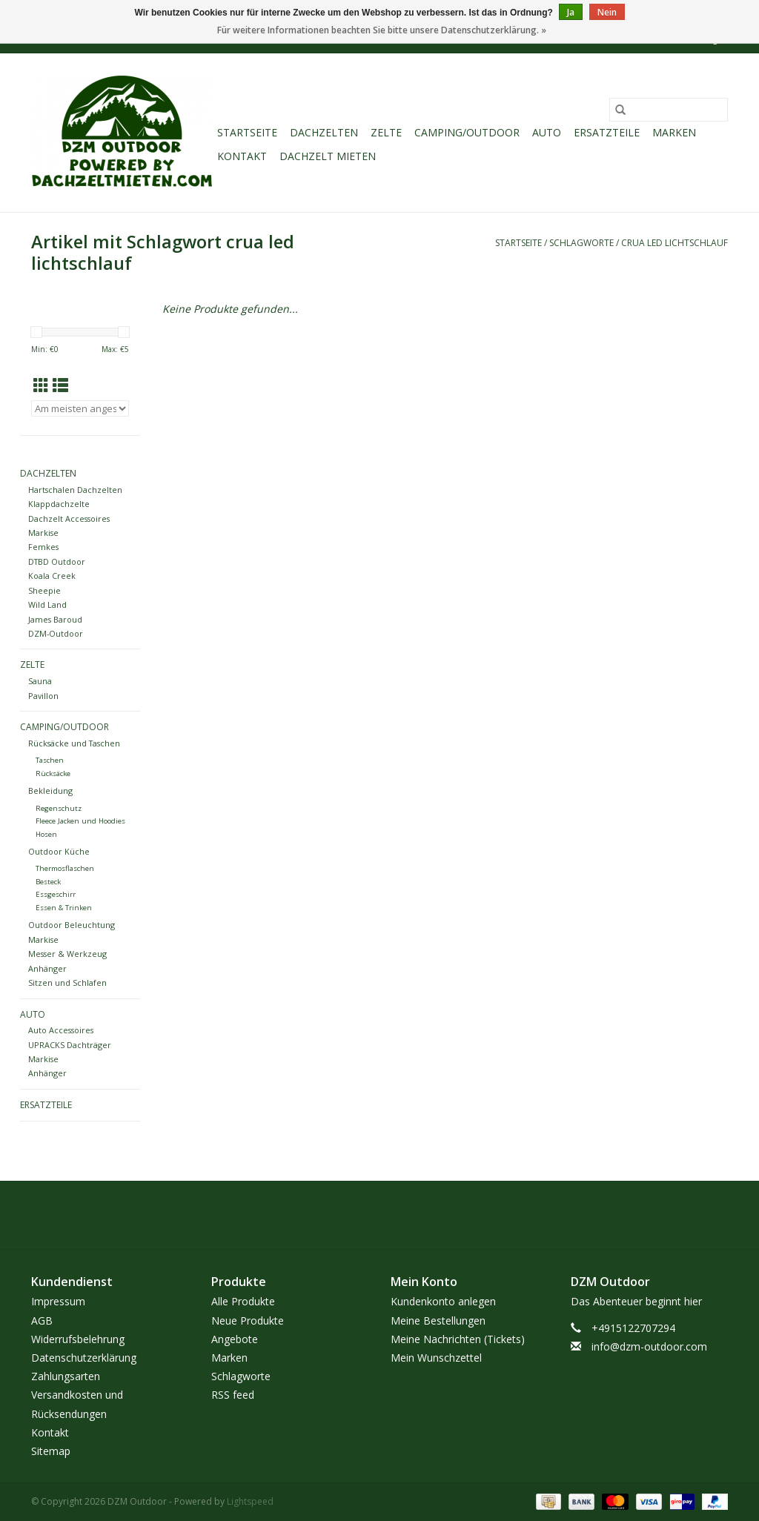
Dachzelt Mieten (327, 156)
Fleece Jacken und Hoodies (80, 821)
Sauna (40, 680)
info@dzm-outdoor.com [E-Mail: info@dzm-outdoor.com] (649, 1346)
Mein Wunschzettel (436, 1358)
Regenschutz (59, 808)
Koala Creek (52, 575)
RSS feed (232, 1395)
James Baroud (55, 619)
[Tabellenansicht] (41, 385)
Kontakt (242, 156)
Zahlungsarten (65, 1376)
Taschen (50, 760)
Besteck (48, 882)
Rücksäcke (53, 773)
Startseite (247, 132)
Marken (674, 132)
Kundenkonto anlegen (443, 1301)
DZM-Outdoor (55, 633)
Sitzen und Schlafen (67, 982)
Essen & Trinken (64, 907)
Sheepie (44, 590)
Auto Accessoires (60, 1029)
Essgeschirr (56, 894)
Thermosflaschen (65, 868)
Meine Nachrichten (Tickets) (458, 1339)
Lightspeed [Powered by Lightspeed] (250, 1501)
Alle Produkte (243, 1301)
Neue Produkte (247, 1320)
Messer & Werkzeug (67, 953)
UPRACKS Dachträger (69, 1044)
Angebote (234, 1339)
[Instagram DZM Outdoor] (393, 1215)
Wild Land (47, 604)
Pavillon (43, 695)
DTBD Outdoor (56, 561)
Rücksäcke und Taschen (74, 743)
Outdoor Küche (59, 851)
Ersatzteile (607, 132)
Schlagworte (581, 242)
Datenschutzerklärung (83, 1358)
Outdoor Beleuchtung (71, 924)
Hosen (46, 834)
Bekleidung (50, 790)
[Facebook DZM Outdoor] (366, 1215)
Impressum (58, 1301)
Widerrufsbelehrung (78, 1339)
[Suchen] (668, 110)
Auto (546, 132)
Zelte (386, 132)
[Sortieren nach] (80, 408)
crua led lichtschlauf (674, 242)
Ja (570, 12)
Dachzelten (324, 132)
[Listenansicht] (60, 385)
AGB (42, 1320)
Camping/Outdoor (467, 132)
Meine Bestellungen (438, 1320)
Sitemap (50, 1451)
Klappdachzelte (59, 503)
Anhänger (47, 968)
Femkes (43, 546)
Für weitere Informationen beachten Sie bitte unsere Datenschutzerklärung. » (381, 30)
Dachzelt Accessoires (69, 518)
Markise (43, 532)
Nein (607, 12)
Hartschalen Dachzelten (75, 489)
